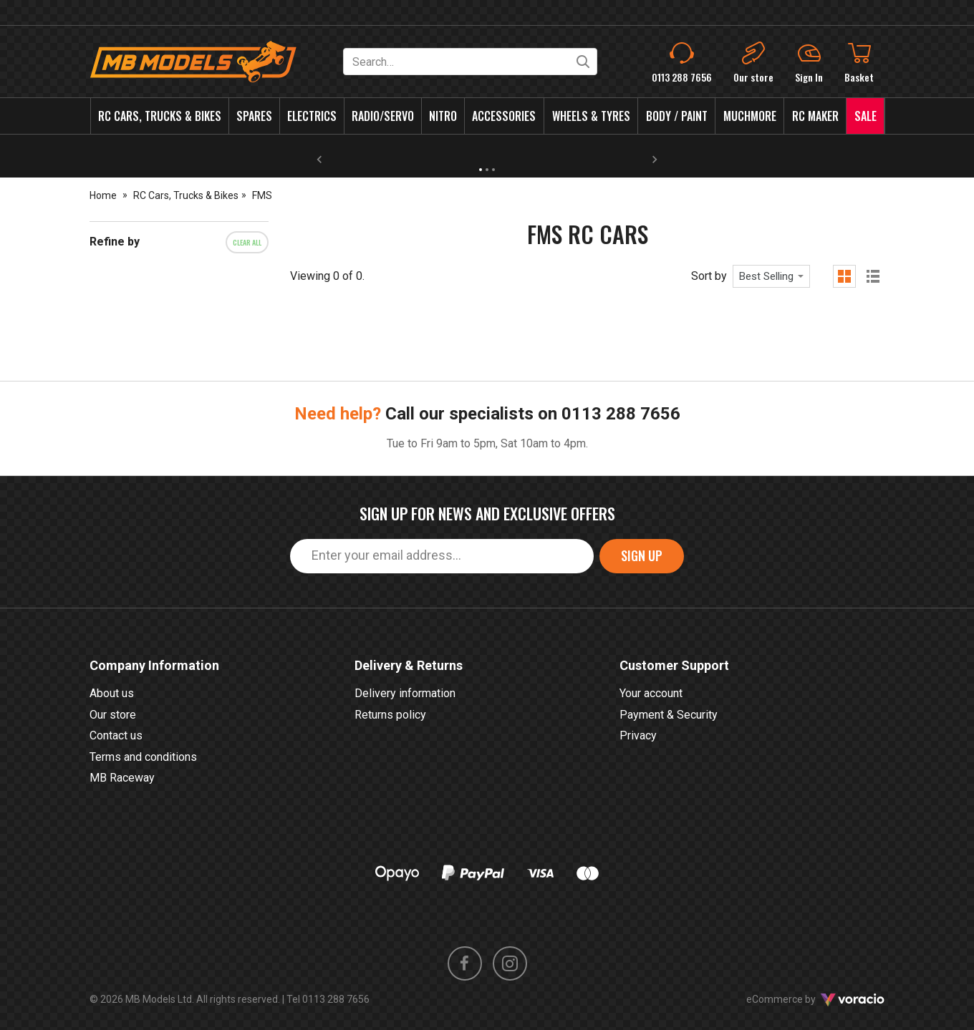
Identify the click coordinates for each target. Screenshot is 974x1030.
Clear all (247, 242)
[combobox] (771, 276)
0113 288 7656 (620, 414)
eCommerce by (815, 999)
